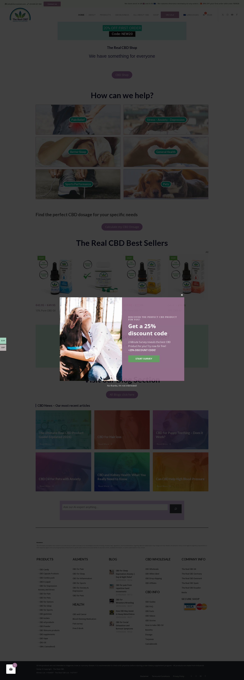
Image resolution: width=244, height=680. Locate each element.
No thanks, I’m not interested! (122, 385)
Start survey (144, 358)
